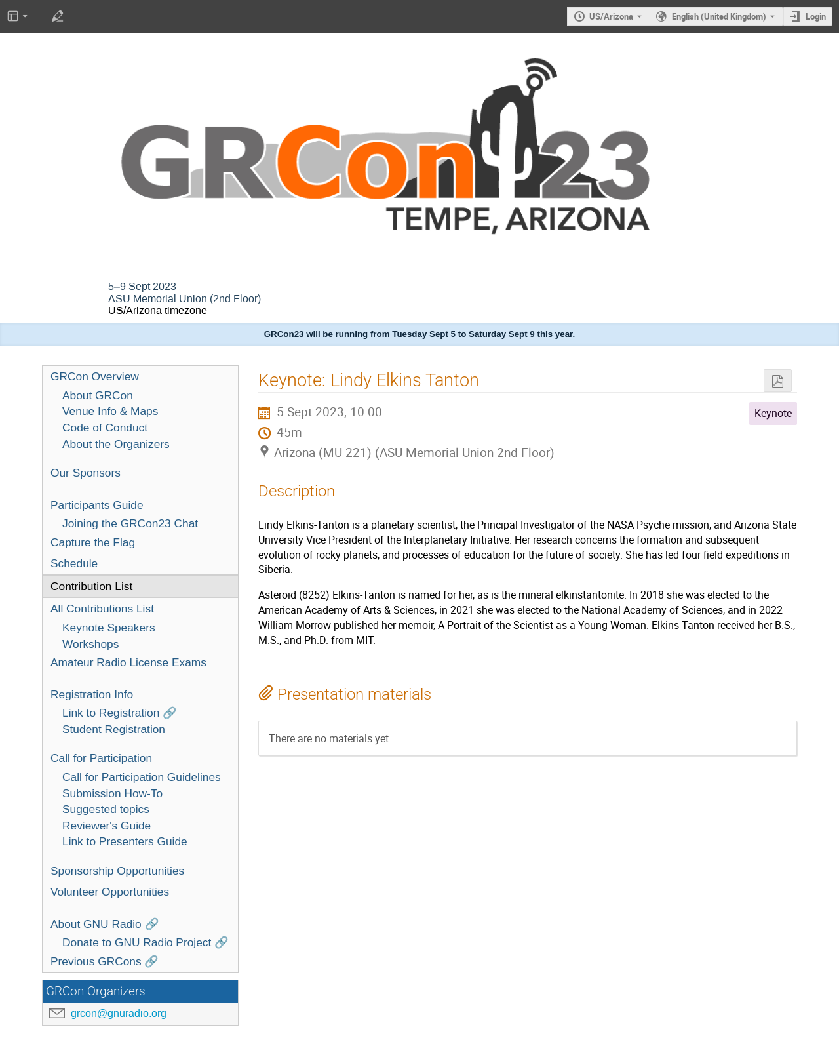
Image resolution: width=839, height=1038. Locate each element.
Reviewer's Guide (106, 825)
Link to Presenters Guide (124, 841)
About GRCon (97, 395)
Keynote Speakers (108, 627)
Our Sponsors (85, 472)
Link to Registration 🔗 (119, 712)
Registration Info (91, 694)
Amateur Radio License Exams (128, 662)
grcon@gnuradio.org (118, 1013)
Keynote (773, 413)
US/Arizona (611, 16)
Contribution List (91, 586)
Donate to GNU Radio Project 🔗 (145, 942)
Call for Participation (101, 758)
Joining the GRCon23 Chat (130, 523)
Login (816, 16)
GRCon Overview (94, 376)
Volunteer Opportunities (109, 891)
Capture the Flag (92, 542)
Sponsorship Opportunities (117, 870)
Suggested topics (105, 809)
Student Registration (113, 729)
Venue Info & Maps (110, 411)
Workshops (90, 643)
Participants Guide (97, 504)
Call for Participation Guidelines (141, 777)
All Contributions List (102, 608)
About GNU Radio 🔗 (104, 923)
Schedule (74, 563)
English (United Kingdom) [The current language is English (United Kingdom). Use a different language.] (719, 16)
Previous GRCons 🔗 (104, 961)
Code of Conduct (104, 427)
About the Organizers (116, 443)
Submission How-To (112, 793)
